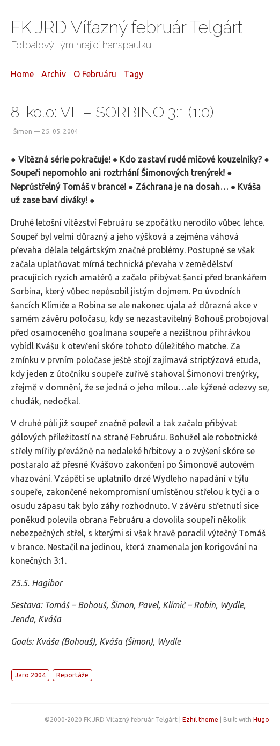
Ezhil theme (200, 719)
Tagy (133, 74)
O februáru (94, 74)
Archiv (53, 74)
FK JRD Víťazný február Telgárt (127, 27)
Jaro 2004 (30, 674)
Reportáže (72, 674)
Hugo (261, 719)
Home (22, 74)
